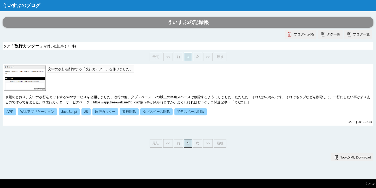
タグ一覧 (333, 34)
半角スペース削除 (190, 112)
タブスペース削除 (156, 112)
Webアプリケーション (37, 112)
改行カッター (105, 112)
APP (10, 112)
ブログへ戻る (304, 34)
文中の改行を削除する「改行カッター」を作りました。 (90, 69)
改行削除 (129, 112)
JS (86, 112)
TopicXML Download (355, 157)
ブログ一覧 (361, 34)
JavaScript (69, 112)
